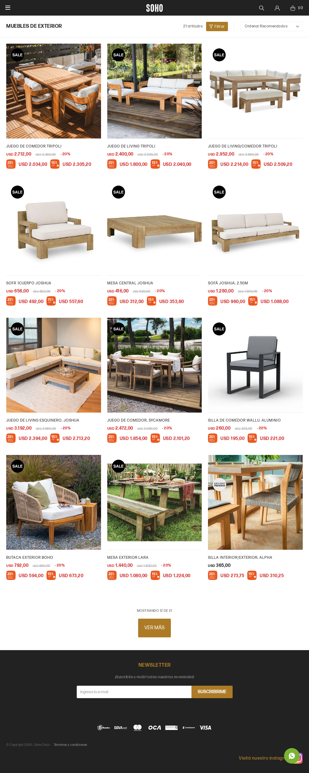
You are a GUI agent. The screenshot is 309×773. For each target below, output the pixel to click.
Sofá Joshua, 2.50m (228, 283)
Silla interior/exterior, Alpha (240, 557)
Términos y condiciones (70, 745)
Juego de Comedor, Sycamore (138, 420)
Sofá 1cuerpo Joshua (28, 283)
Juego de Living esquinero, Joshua (43, 420)
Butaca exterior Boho (29, 557)
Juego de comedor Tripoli (34, 146)
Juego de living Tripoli (131, 146)
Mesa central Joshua (130, 283)
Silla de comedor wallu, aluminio (244, 420)
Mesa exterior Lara (128, 557)
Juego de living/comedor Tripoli (243, 146)
